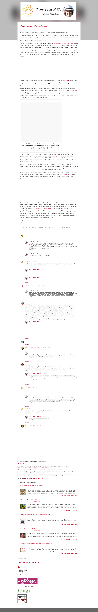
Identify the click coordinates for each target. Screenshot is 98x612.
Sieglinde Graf (28, 363)
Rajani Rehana (28, 341)
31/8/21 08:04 (31, 235)
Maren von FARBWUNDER (30, 425)
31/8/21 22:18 (42, 290)
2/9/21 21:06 (41, 373)
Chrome (25, 464)
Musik (46, 227)
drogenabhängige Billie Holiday (43, 208)
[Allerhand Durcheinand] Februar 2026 (29, 499)
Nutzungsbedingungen (35, 467)
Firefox (20, 464)
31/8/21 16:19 (32, 302)
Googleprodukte (45, 467)
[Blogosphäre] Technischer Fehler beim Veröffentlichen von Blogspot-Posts (36, 543)
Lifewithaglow (28, 387)
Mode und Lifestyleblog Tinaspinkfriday (34, 347)
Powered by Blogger (49, 606)
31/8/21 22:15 (42, 269)
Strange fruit (67, 174)
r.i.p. (57, 227)
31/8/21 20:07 (47, 347)
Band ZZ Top (66, 80)
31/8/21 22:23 (42, 321)
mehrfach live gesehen (57, 82)
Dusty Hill (48, 50)
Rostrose (27, 302)
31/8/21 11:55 (41, 285)
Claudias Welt (28, 408)
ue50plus (37, 229)
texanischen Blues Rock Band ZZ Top (63, 43)
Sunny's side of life (34, 241)
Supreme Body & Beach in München (28, 528)
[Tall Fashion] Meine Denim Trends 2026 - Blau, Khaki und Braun (35, 514)
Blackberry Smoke (35, 82)
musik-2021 (51, 227)
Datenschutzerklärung (23, 467)
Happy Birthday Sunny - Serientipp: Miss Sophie (31, 485)
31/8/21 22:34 (42, 253)
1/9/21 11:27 (35, 363)
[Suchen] (79, 3)
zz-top (42, 229)
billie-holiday (24, 227)
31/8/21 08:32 (34, 261)
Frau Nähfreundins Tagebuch (31, 285)
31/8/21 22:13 (42, 241)
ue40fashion (30, 229)
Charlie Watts (73, 90)
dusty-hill (40, 227)
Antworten (27, 259)
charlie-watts (32, 227)
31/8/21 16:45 (35, 341)
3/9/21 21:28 (41, 416)
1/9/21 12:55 (34, 387)
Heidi (26, 235)
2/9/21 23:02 (34, 408)
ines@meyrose (28, 261)
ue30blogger (23, 229)
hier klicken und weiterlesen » (69, 495)
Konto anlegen (63, 469)
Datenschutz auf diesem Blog (33, 478)
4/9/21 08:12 (38, 425)
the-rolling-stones (65, 227)
